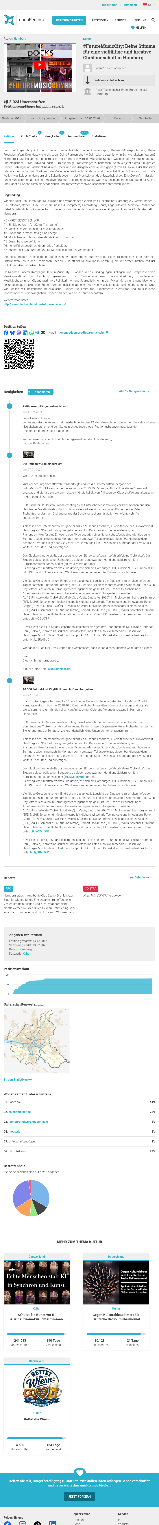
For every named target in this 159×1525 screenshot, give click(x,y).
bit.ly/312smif (74, 777)
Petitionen (100, 20)
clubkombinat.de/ (59, 669)
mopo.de (14, 1131)
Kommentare (76, 134)
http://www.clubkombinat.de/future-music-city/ (35, 304)
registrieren (109, 5)
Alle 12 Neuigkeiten (132, 391)
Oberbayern (37, 1361)
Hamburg (20, 38)
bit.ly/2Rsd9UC (40, 852)
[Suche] (153, 20)
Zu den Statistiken (16, 1079)
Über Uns (139, 20)
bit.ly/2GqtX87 (40, 831)
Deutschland (37, 1256)
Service (120, 20)
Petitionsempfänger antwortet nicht (46, 406)
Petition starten (69, 20)
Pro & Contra (29, 134)
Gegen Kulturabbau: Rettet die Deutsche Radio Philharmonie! (116, 1316)
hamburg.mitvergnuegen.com (28, 1121)
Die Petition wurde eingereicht (42, 464)
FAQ (120, 1520)
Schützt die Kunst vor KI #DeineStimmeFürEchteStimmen (36, 1316)
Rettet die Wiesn (37, 1419)
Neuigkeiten (52, 134)
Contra (90, 888)
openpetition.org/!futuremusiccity (84, 332)
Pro (8, 888)
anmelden (130, 5)
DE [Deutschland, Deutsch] (147, 5)
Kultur (87, 39)
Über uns (79, 1520)
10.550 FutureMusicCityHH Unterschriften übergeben (58, 689)
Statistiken (99, 136)
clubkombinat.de (20, 1112)
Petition (9, 136)
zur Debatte (138, 877)
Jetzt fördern (79, 1496)
